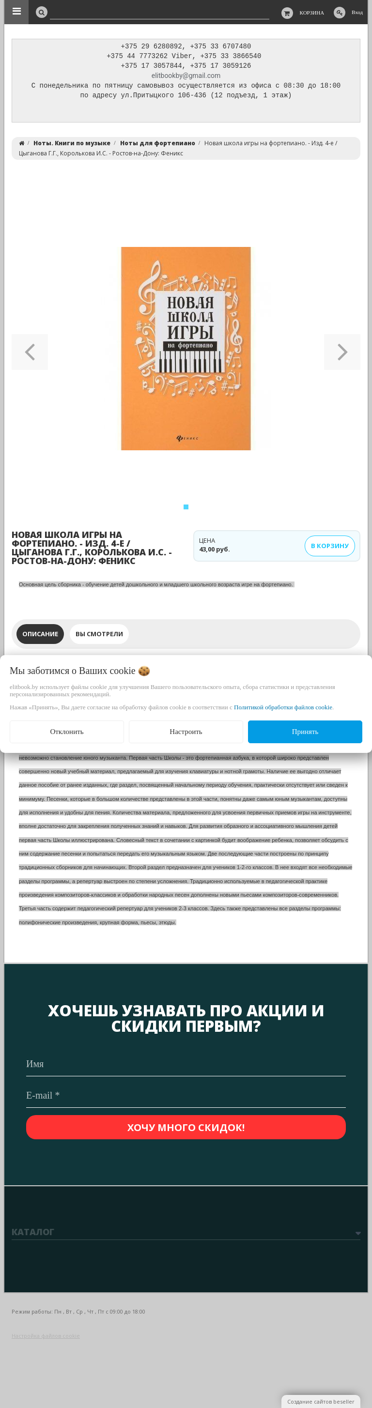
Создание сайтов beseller (321, 1401)
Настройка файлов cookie (46, 1335)
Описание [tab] (40, 636)
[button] (30, 351)
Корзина (312, 12)
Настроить (186, 731)
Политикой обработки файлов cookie (283, 707)
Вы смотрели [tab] (99, 636)
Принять (305, 731)
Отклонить (66, 731)
